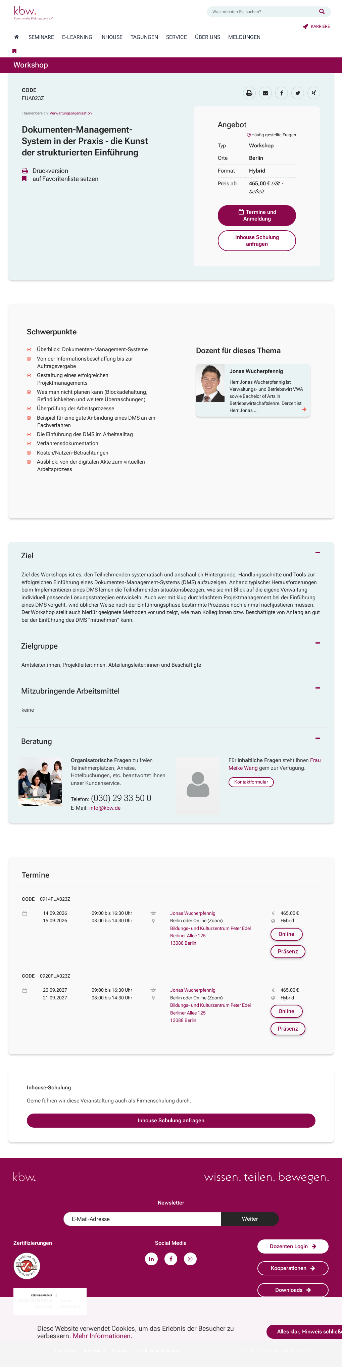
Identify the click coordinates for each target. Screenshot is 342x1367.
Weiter (250, 1219)
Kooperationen (293, 1268)
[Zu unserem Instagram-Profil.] (190, 1259)
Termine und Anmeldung (257, 215)
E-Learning (77, 37)
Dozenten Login (293, 1246)
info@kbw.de (104, 808)
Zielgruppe (39, 646)
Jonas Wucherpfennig (192, 913)
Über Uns (207, 37)
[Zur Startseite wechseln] (16, 37)
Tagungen (144, 37)
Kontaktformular (251, 782)
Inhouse (111, 37)
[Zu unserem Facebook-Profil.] (170, 1259)
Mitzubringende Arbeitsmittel (70, 691)
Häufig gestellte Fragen (271, 134)
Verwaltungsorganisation (71, 113)
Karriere (316, 26)
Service (176, 37)
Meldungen (244, 37)
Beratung (36, 741)
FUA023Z (33, 98)
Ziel (27, 555)
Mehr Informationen (102, 1336)
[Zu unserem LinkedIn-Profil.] (151, 1259)
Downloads (293, 1290)
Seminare (41, 37)
